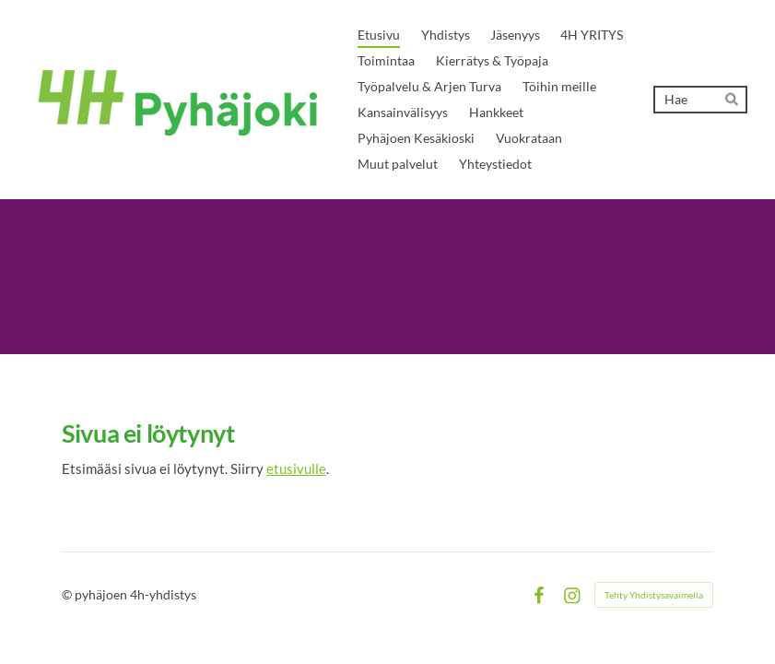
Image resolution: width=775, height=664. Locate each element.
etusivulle (296, 468)
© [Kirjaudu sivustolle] (68, 594)
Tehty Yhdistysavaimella (654, 594)
